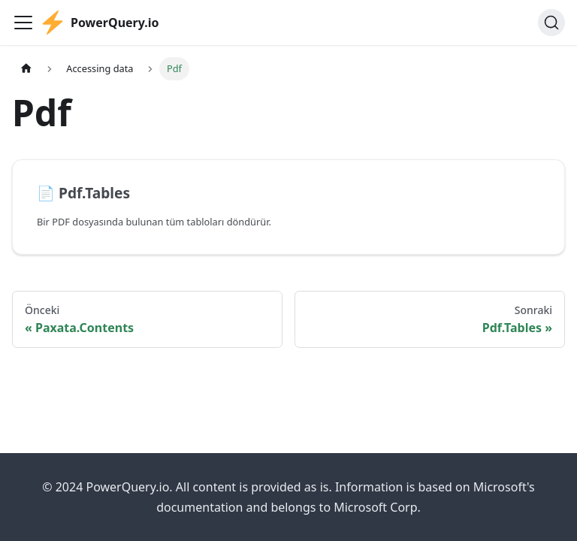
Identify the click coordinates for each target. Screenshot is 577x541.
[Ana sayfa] (26, 68)
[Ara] (551, 22)
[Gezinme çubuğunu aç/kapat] (23, 22)
